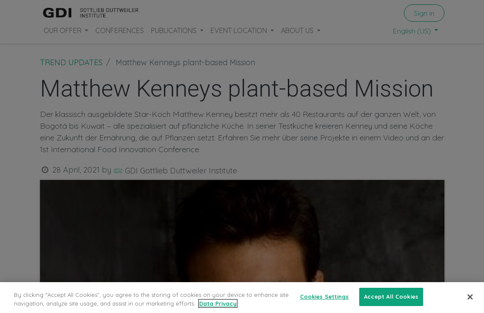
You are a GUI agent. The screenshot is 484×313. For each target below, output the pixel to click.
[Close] (470, 296)
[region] (242, 297)
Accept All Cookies (391, 296)
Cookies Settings (324, 296)
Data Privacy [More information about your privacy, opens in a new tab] (218, 303)
